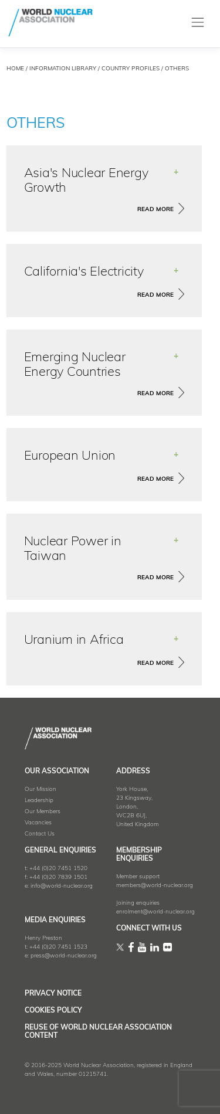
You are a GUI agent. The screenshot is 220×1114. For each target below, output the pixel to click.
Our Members (42, 812)
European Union (70, 456)
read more (155, 209)
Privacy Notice (53, 993)
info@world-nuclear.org (62, 886)
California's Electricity (84, 272)
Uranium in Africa (74, 640)
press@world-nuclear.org (64, 956)
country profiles (130, 69)
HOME (15, 69)
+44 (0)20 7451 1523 (58, 947)
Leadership (39, 800)
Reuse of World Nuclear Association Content (98, 1032)
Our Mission (40, 789)
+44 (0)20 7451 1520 (58, 868)
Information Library (62, 69)
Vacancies (38, 823)
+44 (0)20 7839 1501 (58, 877)
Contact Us (40, 834)
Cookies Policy (53, 1010)
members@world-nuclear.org (154, 885)
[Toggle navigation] (198, 22)
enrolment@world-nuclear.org (155, 912)
